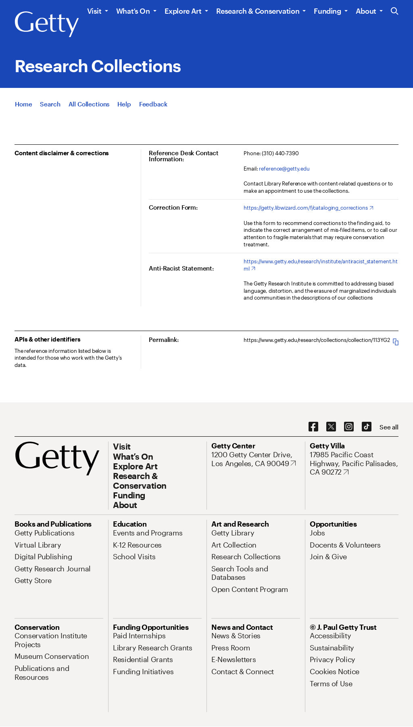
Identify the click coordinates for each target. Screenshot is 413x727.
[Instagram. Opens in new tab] (349, 427)
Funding (327, 10)
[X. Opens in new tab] (331, 427)
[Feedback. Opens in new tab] (153, 104)
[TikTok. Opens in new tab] (366, 427)
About (366, 10)
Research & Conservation (258, 10)
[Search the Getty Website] (394, 11)
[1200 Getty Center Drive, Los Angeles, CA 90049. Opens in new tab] (255, 459)
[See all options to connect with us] (389, 427)
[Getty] (47, 24)
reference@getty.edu (284, 168)
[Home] (23, 104)
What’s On (133, 10)
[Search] (50, 104)
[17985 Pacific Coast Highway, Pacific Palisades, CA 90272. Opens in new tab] (354, 463)
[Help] (124, 104)
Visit (94, 10)
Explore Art (183, 10)
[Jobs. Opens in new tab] (317, 532)
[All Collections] (89, 104)
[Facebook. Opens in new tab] (313, 427)
